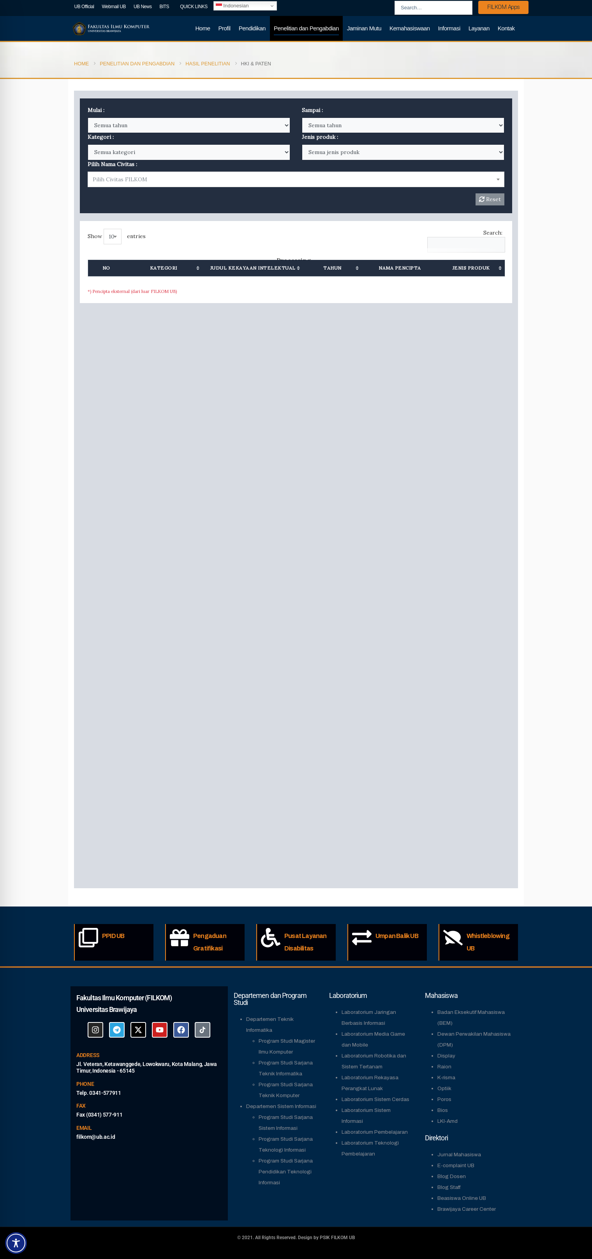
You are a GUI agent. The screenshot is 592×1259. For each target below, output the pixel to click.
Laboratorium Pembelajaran (375, 1132)
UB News (143, 6)
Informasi (449, 28)
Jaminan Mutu (364, 28)
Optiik (444, 1088)
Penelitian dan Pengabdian (306, 28)
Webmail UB (113, 6)
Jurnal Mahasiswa (459, 1154)
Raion (444, 1067)
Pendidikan (252, 28)
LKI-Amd (447, 1121)
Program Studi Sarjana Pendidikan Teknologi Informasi (286, 1171)
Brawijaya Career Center (466, 1209)
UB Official (84, 6)
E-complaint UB (455, 1165)
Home (203, 28)
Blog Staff (448, 1187)
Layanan (479, 28)
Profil (224, 28)
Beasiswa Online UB (461, 1198)
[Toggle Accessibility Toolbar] (16, 1243)
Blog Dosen (451, 1176)
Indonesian (232, 6)
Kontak (506, 28)
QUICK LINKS (194, 6)
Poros (444, 1099)
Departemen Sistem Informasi (281, 1106)
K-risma (446, 1077)
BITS (164, 6)
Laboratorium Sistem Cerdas (375, 1099)
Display (446, 1056)
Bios (442, 1110)
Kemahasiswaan (409, 28)
